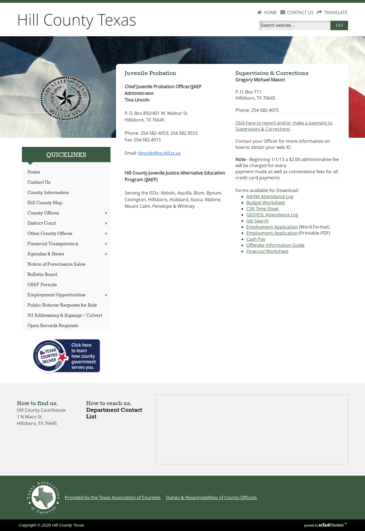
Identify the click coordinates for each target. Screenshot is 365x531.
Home (33, 172)
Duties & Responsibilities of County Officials (211, 497)
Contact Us (38, 182)
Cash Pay (255, 239)
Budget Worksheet (265, 203)
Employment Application (272, 227)
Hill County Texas (77, 19)
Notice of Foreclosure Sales (56, 264)
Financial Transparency (67, 244)
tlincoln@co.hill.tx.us (159, 153)
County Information (48, 193)
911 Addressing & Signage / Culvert (64, 315)
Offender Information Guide (275, 245)
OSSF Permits (42, 285)
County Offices (67, 213)
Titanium (332, 525)
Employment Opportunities (67, 295)
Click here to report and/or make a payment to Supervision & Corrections (284, 126)
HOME (270, 12)
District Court (67, 223)
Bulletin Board (42, 275)
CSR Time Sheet (262, 209)
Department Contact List (114, 413)
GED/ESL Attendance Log (272, 215)
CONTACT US (300, 12)
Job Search (257, 221)
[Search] (296, 25)
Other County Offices (67, 234)
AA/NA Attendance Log (270, 196)
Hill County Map (44, 203)
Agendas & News (67, 254)
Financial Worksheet (267, 251)
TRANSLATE (336, 12)
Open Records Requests (52, 326)
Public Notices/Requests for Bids (62, 305)
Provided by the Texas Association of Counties (113, 497)
